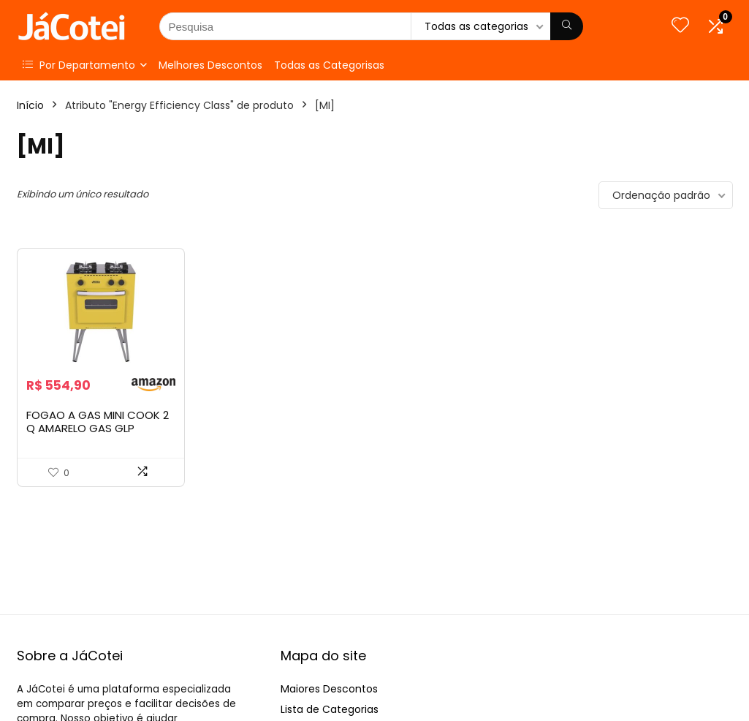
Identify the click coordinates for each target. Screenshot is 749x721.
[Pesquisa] (566, 26)
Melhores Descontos (210, 65)
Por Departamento (79, 65)
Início (30, 105)
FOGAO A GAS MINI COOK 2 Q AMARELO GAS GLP (97, 421)
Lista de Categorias (330, 709)
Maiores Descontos (329, 689)
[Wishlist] (680, 26)
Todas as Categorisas (329, 65)
